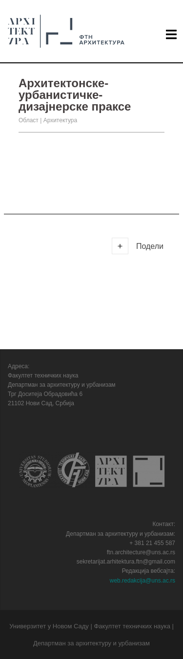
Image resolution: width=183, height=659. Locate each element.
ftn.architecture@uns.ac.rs (141, 552)
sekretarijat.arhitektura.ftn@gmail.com (126, 561)
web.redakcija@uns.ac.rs (142, 580)
